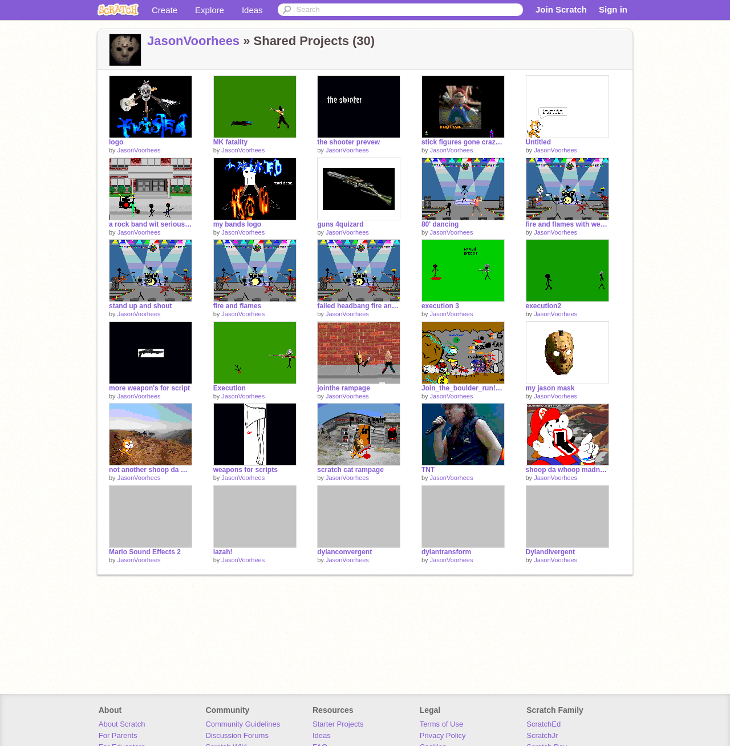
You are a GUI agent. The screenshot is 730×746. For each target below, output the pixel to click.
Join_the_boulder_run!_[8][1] (463, 388)
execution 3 (440, 306)
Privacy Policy (443, 735)
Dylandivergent (550, 552)
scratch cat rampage (350, 470)
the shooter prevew (348, 142)
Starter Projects (338, 724)
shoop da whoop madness (567, 470)
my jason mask (550, 388)
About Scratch (122, 724)
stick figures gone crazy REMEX (463, 142)
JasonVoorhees (193, 41)
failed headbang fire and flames (358, 306)
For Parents (118, 735)
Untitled (538, 142)
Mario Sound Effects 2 (145, 552)
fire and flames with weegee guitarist (567, 224)
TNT (428, 470)
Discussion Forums (237, 735)
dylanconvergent (344, 552)
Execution (229, 388)
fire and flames (237, 306)
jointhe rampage (343, 388)
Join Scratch (561, 9)
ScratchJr (542, 735)
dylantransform (446, 552)
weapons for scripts (245, 470)
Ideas (252, 10)
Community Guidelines (242, 724)
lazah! (223, 552)
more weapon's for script (149, 388)
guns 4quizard (340, 224)
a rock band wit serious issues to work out (150, 224)
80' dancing (440, 224)
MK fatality (230, 142)
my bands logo (237, 224)
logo (116, 142)
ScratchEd (543, 724)
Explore (209, 10)
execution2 (544, 306)
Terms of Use (442, 724)
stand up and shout (140, 306)
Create (164, 10)
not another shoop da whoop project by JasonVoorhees (150, 470)
